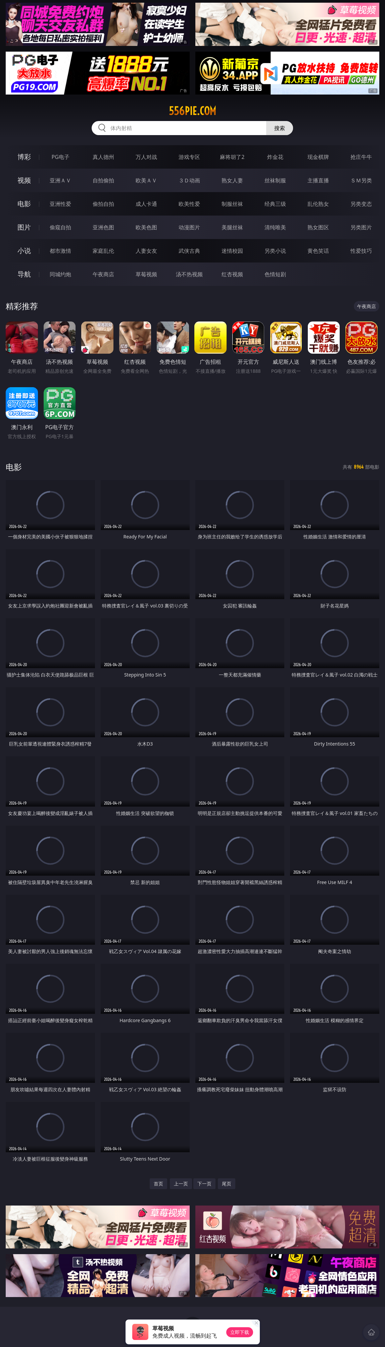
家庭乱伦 (103, 250)
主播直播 (318, 180)
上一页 (181, 1183)
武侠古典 (189, 250)
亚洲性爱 (60, 204)
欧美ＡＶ (146, 180)
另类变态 (361, 204)
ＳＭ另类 (361, 180)
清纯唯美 (275, 227)
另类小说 (275, 250)
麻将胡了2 (232, 157)
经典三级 (275, 204)
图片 (24, 227)
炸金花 (275, 157)
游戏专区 (189, 157)
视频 (24, 180)
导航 (24, 274)
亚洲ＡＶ (60, 180)
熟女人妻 (232, 180)
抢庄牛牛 (361, 157)
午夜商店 (103, 274)
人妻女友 (146, 250)
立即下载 (239, 1332)
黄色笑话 (318, 250)
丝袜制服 (275, 180)
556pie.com (192, 111)
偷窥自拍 (60, 227)
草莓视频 (146, 274)
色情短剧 (275, 274)
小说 (24, 250)
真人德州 (103, 157)
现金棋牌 (318, 157)
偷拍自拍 (103, 204)
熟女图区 (318, 227)
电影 (24, 203)
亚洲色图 (103, 227)
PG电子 (60, 157)
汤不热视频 (189, 274)
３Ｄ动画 (189, 180)
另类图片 (361, 227)
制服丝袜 (232, 204)
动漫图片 (189, 227)
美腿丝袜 (232, 227)
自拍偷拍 (103, 180)
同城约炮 (60, 274)
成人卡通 (146, 204)
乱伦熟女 (318, 204)
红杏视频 (232, 274)
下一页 (204, 1183)
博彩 (24, 156)
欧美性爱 (189, 204)
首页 (158, 1183)
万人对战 (146, 157)
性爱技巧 (361, 250)
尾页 (226, 1183)
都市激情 (60, 250)
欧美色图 (146, 227)
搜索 (279, 128)
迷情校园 (232, 250)
